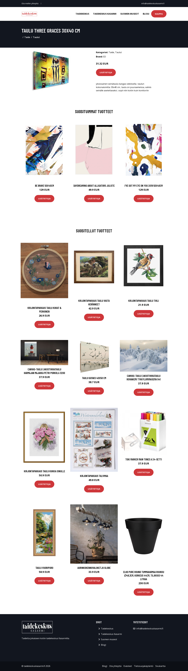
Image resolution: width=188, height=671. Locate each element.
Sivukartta (160, 666)
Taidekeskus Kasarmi (104, 13)
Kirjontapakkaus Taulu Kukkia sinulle (44, 471)
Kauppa (159, 13)
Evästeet (128, 666)
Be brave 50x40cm (44, 185)
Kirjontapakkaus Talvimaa (94, 475)
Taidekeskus (82, 13)
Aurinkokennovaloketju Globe (94, 567)
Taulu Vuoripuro (44, 567)
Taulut (36, 37)
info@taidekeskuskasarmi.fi (152, 3)
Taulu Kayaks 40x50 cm (94, 378)
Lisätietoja (106, 72)
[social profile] (41, 3)
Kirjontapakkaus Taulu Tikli (143, 300)
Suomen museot (129, 13)
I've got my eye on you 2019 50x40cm (144, 185)
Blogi (146, 13)
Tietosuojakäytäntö (143, 666)
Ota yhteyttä (115, 666)
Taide (27, 37)
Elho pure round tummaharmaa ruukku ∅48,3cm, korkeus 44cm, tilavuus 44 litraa (143, 575)
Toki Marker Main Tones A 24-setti (143, 459)
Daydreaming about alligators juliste (94, 185)
